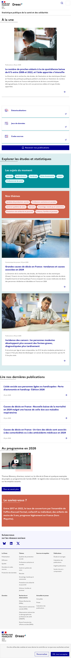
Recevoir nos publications (37, 147)
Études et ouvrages (59, 557)
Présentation (6, 557)
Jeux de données (18, 123)
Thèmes (21, 553)
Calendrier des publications (58, 561)
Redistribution (21, 176)
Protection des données (9, 573)
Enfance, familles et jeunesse (47, 211)
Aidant (60, 176)
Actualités (39, 599)
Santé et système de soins (15, 207)
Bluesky (4, 543)
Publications (57, 553)
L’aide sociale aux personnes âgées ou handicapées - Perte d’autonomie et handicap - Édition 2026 (34, 388)
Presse (38, 602)
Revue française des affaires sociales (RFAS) (26, 623)
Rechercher (62, 3)
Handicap (33, 176)
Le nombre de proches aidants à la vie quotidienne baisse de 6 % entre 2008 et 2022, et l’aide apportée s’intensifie (35, 71)
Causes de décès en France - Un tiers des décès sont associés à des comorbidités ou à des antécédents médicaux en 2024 (35, 431)
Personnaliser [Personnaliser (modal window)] (42, 654)
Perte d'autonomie (47, 176)
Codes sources (17, 136)
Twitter (18, 543)
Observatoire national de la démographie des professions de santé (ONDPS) (27, 615)
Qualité (4, 564)
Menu (68, 3)
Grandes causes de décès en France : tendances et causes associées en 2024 (35, 268)
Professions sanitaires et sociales (44, 202)
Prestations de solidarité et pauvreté (19, 211)
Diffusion (4, 560)
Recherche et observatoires (23, 597)
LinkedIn (11, 543)
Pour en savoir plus (11, 489)
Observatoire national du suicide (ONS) (27, 608)
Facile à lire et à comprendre (58, 570)
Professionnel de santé (14, 181)
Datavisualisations (18, 110)
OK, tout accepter (60, 654)
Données (4, 596)
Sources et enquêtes (42, 553)
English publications (60, 566)
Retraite (9, 176)
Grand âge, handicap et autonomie (51, 207)
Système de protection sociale (17, 202)
